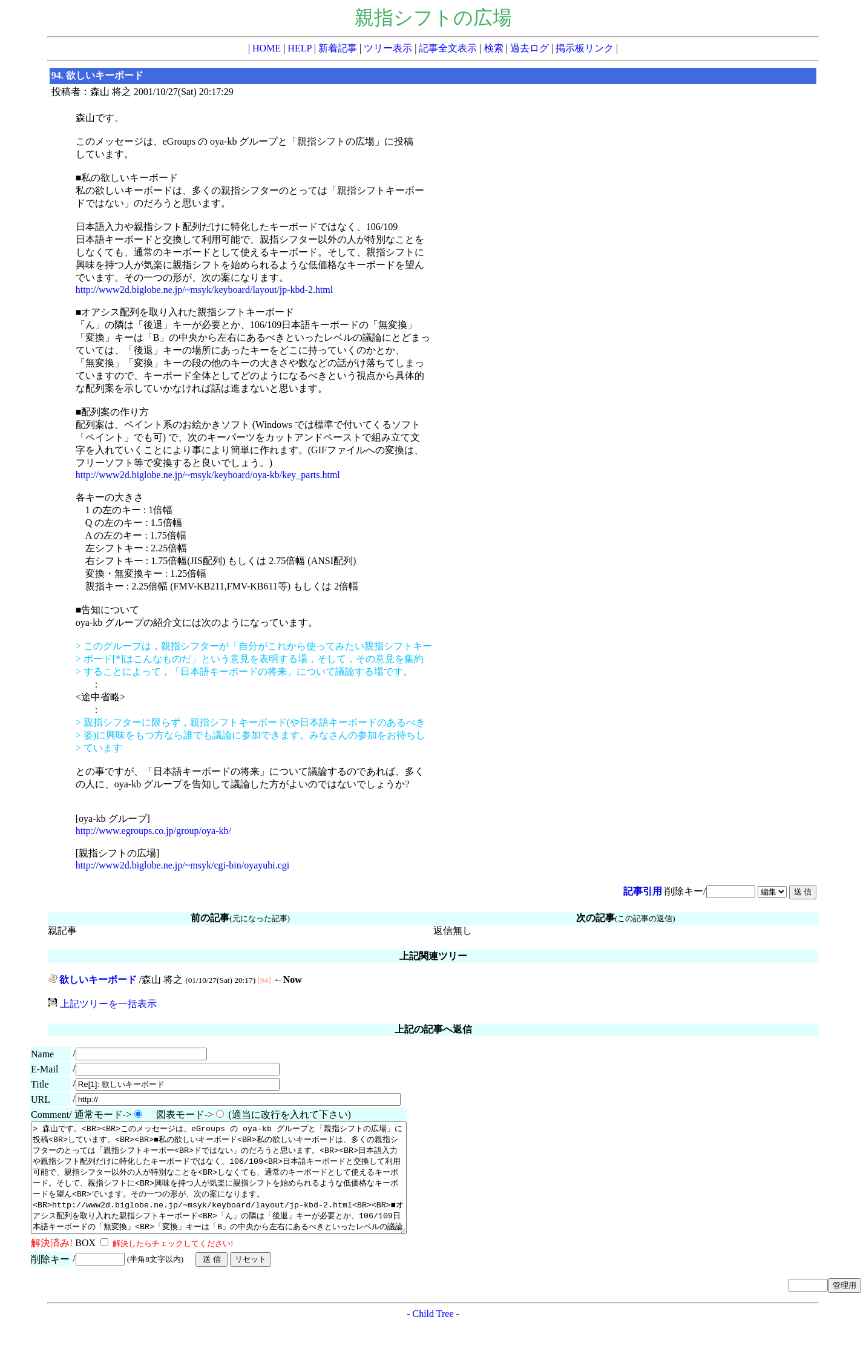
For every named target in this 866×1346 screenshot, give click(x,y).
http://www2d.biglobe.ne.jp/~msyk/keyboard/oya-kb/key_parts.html (208, 475)
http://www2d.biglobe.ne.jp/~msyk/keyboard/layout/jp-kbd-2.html (204, 289)
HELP (299, 48)
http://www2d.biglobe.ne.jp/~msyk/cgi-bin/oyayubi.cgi (183, 865)
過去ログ (529, 48)
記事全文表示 (448, 48)
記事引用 (642, 891)
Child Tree (432, 1335)
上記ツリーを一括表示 (102, 1004)
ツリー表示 (388, 48)
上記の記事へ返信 (433, 1029)
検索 (494, 48)
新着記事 (337, 48)
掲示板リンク (585, 48)
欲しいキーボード (92, 979)
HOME (266, 48)
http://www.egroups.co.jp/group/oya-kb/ (153, 831)
